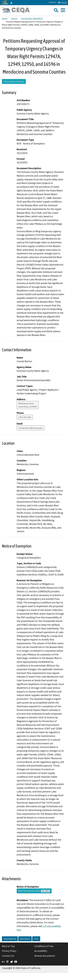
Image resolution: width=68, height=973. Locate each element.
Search (14, 18)
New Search (25, 938)
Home (4, 18)
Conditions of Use (43, 946)
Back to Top (8, 946)
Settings (62, 2)
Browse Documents (44, 955)
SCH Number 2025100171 (32, 18)
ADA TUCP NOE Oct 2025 (34, 891)
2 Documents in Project (14, 81)
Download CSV (10, 938)
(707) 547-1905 (24, 417)
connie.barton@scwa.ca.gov (30, 428)
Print (36, 938)
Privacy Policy (9, 950)
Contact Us (52, 2)
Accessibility (40, 950)
